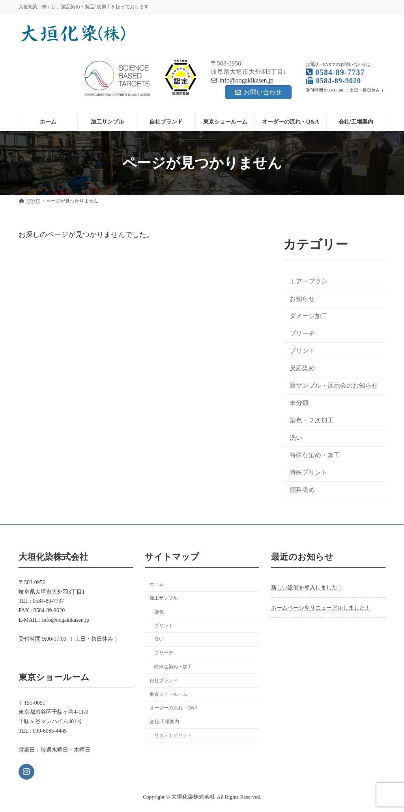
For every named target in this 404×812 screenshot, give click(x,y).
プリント (302, 350)
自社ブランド (164, 680)
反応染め (302, 368)
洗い (296, 438)
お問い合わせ (258, 92)
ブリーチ (302, 333)
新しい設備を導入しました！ (307, 588)
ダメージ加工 (308, 316)
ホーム (157, 584)
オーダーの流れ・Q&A (174, 708)
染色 (159, 611)
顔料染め (302, 490)
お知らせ (302, 298)
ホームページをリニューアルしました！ (320, 607)
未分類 (299, 402)
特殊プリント (308, 472)
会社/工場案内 (164, 721)
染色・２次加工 (312, 420)
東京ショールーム (168, 694)
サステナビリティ (173, 735)
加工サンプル (164, 598)
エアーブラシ (308, 281)
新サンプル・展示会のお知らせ (334, 385)
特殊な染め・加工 (315, 455)
